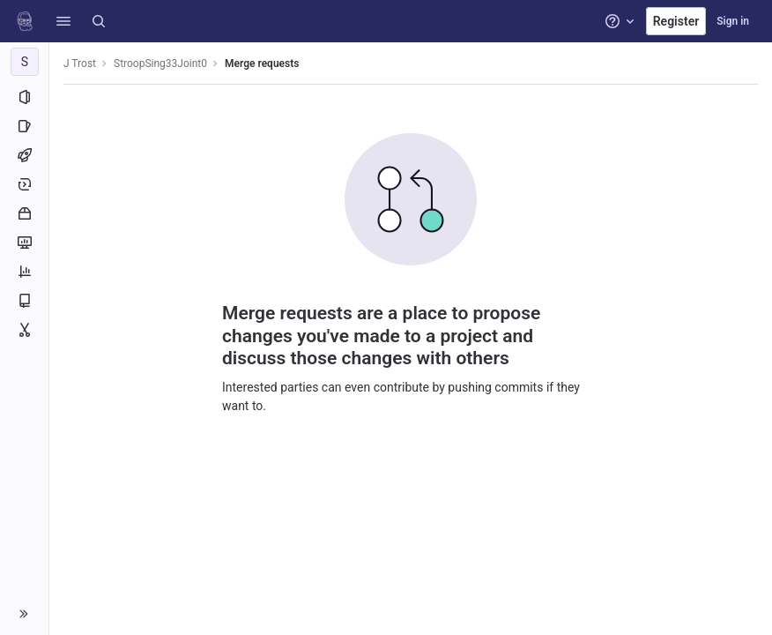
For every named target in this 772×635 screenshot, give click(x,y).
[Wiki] (24, 301)
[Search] (99, 21)
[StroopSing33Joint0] (24, 61)
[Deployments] (24, 184)
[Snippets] (24, 330)
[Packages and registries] (24, 213)
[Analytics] (24, 272)
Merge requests (262, 63)
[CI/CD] (24, 155)
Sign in (732, 21)
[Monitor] (24, 242)
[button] (63, 21)
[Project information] (24, 97)
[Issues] (24, 126)
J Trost (79, 63)
